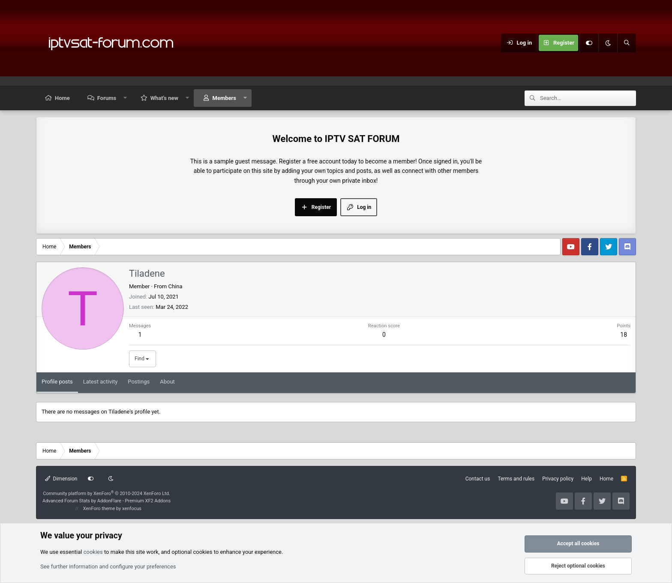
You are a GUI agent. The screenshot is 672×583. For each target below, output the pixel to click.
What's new (164, 98)
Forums (106, 98)
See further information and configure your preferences (108, 566)
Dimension (61, 479)
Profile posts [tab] (57, 381)
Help (586, 479)
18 (623, 334)
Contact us (477, 479)
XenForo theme (99, 508)
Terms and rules (516, 479)
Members (224, 98)
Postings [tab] (139, 381)
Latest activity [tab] (100, 381)
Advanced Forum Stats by (106, 501)
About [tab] (167, 381)
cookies (93, 552)
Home (62, 98)
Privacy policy (557, 479)
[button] (125, 98)
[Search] (626, 42)
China (175, 286)
